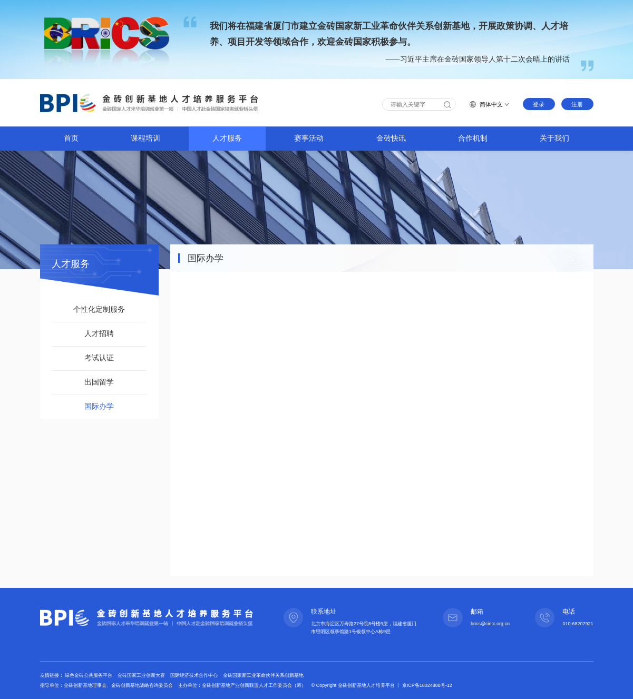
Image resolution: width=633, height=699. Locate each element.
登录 (538, 104)
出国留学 (99, 382)
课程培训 (145, 138)
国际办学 (99, 406)
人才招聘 (99, 334)
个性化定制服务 (99, 309)
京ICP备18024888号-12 (427, 685)
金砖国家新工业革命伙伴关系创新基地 (263, 675)
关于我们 (554, 138)
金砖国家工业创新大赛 (142, 675)
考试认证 (99, 358)
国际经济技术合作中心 (194, 675)
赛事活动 (309, 138)
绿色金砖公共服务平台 (89, 675)
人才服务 (227, 138)
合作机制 (473, 138)
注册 (577, 104)
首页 (71, 138)
